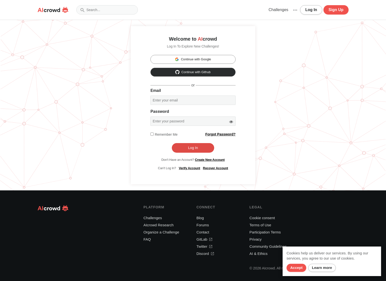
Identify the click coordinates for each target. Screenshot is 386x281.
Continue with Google (193, 59)
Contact (202, 232)
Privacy (255, 239)
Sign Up (336, 10)
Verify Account (189, 168)
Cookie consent (262, 218)
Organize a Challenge (161, 232)
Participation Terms (265, 232)
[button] (295, 10)
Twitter (204, 246)
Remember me (166, 134)
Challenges (278, 10)
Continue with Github (193, 72)
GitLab (204, 239)
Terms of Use (260, 225)
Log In (311, 10)
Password (159, 111)
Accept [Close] (296, 267)
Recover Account (215, 168)
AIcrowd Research (159, 225)
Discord (205, 253)
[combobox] (107, 10)
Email (155, 90)
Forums (202, 225)
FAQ (147, 239)
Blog (200, 218)
